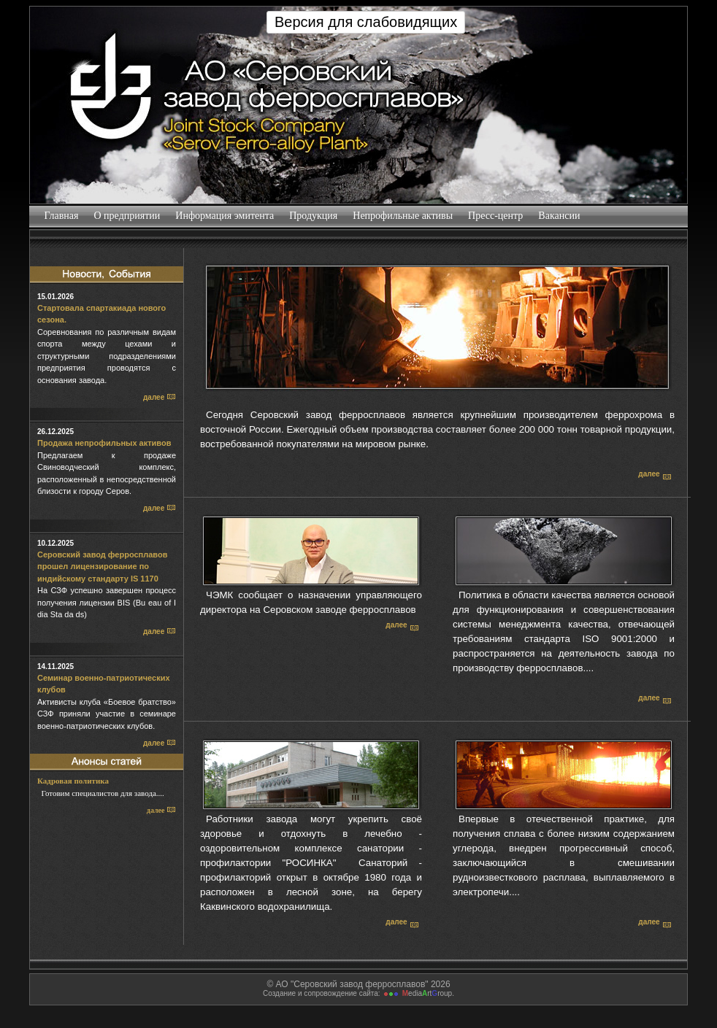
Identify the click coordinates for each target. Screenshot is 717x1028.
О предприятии (127, 215)
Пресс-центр (496, 215)
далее (159, 397)
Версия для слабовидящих (366, 22)
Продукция (313, 215)
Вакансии (559, 215)
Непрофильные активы (403, 215)
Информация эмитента (225, 215)
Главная (61, 215)
